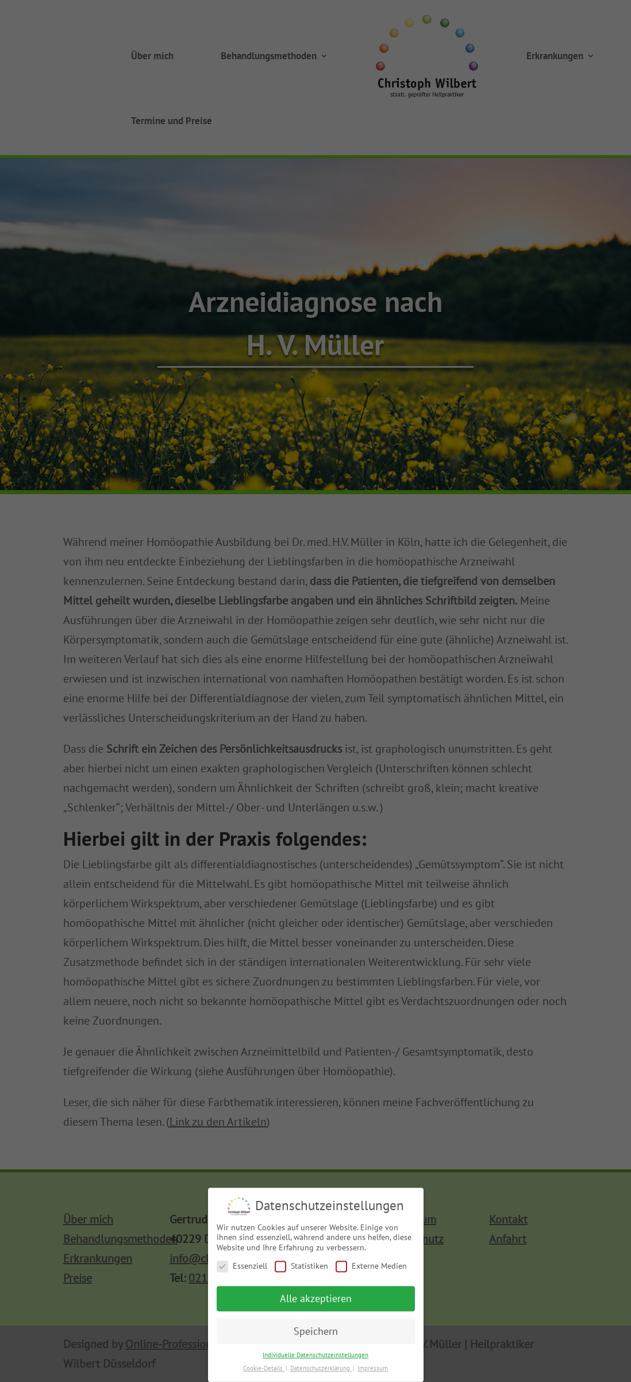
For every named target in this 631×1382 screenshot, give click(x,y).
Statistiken (301, 1269)
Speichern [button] (316, 1335)
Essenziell (242, 1269)
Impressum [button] (372, 1372)
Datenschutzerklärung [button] (321, 1372)
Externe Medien (371, 1269)
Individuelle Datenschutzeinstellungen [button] (315, 1359)
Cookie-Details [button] (263, 1372)
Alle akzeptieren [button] (316, 1302)
